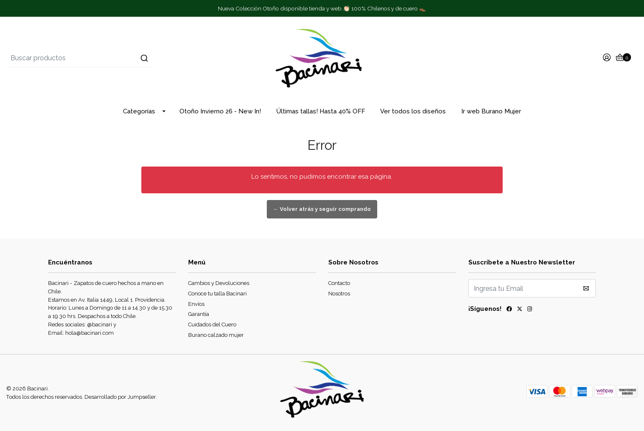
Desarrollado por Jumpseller (120, 397)
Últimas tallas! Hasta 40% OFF (320, 111)
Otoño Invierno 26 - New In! (220, 111)
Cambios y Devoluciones (218, 283)
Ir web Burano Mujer (491, 111)
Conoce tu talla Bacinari (217, 293)
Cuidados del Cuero (212, 324)
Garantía (198, 314)
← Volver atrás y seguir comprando (322, 209)
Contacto (339, 283)
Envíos (196, 304)
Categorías (139, 111)
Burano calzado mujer (216, 335)
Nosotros (339, 293)
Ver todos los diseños (413, 111)
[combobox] (111, 58)
